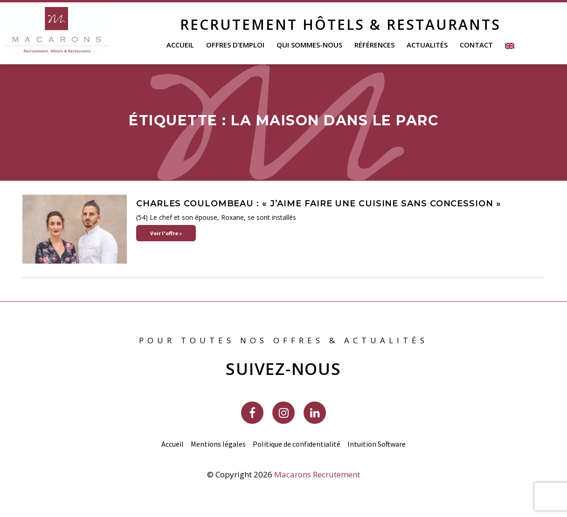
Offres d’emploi (235, 44)
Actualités (427, 44)
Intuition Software (376, 444)
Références (374, 44)
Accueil (180, 44)
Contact (476, 44)
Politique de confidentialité (296, 444)
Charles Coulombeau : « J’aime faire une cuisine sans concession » (318, 203)
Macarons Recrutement (317, 474)
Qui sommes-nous (309, 44)
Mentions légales (218, 444)
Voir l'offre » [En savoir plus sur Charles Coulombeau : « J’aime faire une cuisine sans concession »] (166, 233)
